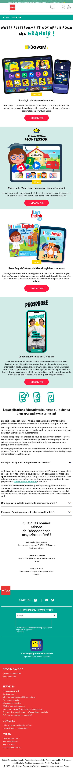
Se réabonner (8, 694)
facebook (41, 600)
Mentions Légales (17, 760)
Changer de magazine (12, 703)
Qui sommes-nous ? (11, 738)
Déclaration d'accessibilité (35, 760)
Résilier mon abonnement (14, 706)
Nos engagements (10, 741)
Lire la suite (20, 631)
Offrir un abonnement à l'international (19, 697)
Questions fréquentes (12, 673)
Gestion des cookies (53, 760)
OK (54, 615)
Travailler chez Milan (11, 747)
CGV (4, 760)
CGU (8, 760)
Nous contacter (9, 676)
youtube (46, 600)
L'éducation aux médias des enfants (17, 725)
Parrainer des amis (11, 700)
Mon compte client (11, 691)
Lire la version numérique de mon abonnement (22, 709)
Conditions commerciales (34, 763)
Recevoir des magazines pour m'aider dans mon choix (25, 712)
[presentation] (33, 623)
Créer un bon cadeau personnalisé (17, 715)
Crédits (47, 763)
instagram (35, 600)
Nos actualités (9, 744)
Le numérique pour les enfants (15, 728)
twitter (52, 600)
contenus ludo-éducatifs (25, 481)
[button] (63, 7)
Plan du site (55, 763)
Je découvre (37, 118)
